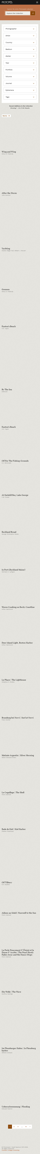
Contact (4, 1150)
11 (26, 1127)
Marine (6, 116)
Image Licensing (13, 1150)
